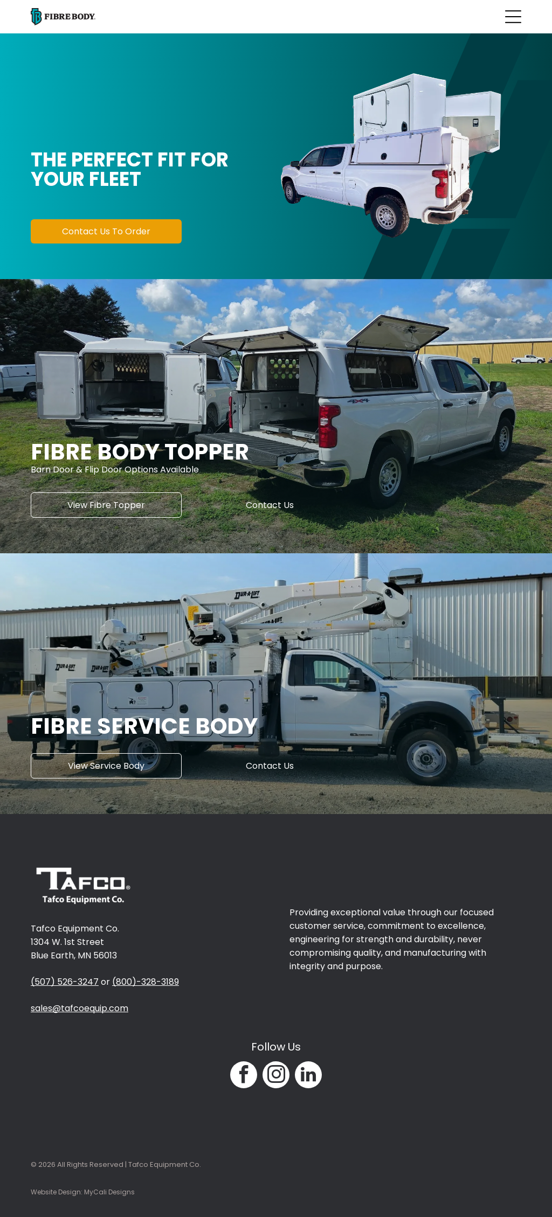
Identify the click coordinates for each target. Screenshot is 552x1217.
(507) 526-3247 (65, 982)
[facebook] (243, 1076)
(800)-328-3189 (145, 982)
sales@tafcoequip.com (79, 1008)
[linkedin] (308, 1076)
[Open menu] (513, 17)
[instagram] (276, 1076)
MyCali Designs (109, 1192)
